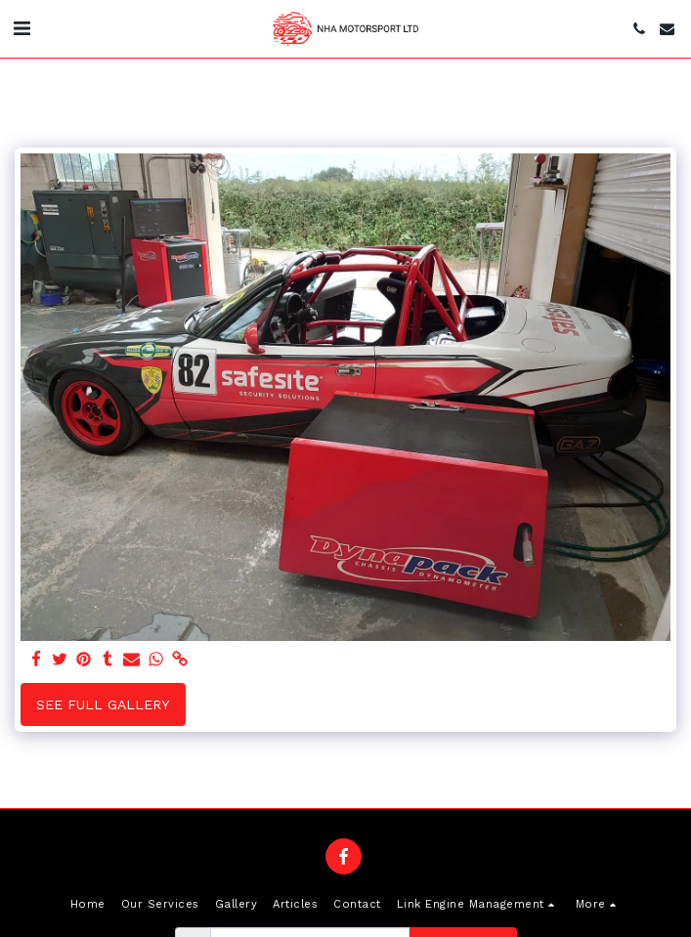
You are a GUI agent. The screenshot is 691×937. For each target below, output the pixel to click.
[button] (21, 28)
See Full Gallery (102, 704)
